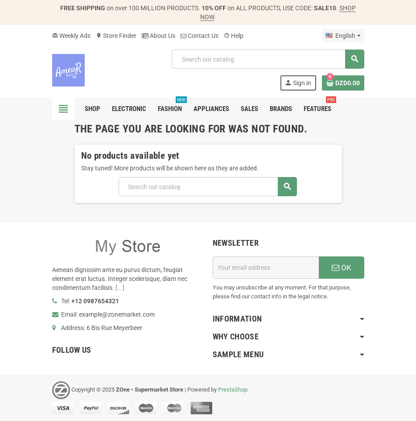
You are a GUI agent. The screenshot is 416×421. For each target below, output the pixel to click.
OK (341, 267)
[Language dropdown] (343, 35)
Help (233, 35)
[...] (119, 287)
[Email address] (266, 267)
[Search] (267, 59)
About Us (158, 35)
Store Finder (116, 35)
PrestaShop (232, 389)
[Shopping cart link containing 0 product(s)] (343, 83)
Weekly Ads (71, 35)
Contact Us (199, 35)
